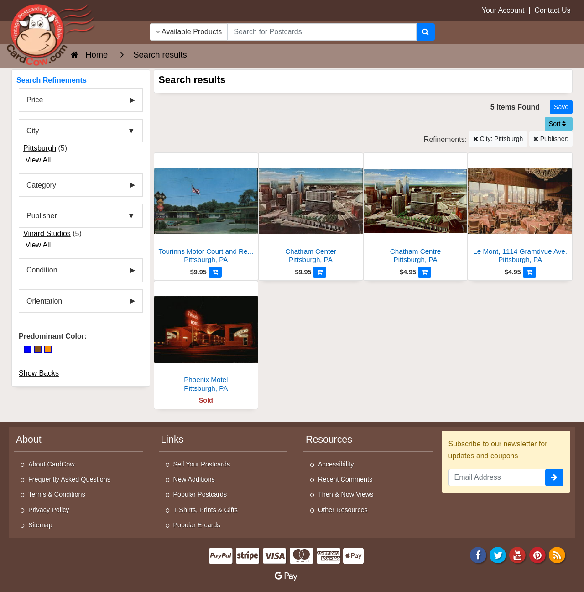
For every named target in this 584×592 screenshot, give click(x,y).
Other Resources (343, 509)
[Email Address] (497, 477)
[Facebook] (478, 554)
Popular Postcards (200, 494)
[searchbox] (321, 32)
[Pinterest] (537, 554)
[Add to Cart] (215, 272)
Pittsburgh (39, 148)
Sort (557, 123)
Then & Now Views (345, 494)
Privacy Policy (48, 509)
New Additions (194, 479)
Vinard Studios (47, 233)
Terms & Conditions (56, 494)
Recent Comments (345, 479)
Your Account (503, 10)
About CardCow (51, 464)
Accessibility (336, 464)
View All (38, 160)
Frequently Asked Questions (69, 479)
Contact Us (552, 10)
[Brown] (38, 349)
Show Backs (39, 373)
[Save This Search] (561, 107)
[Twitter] (497, 554)
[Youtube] (517, 554)
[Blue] (27, 349)
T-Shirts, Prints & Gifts (205, 509)
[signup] (554, 477)
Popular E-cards (196, 525)
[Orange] (48, 349)
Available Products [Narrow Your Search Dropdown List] (189, 32)
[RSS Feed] (557, 554)
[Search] (425, 32)
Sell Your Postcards (201, 464)
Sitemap (40, 525)
